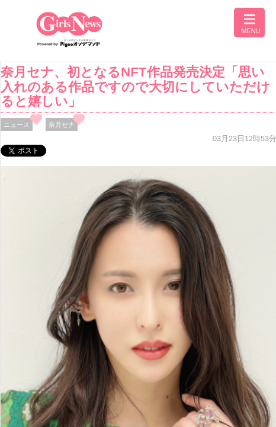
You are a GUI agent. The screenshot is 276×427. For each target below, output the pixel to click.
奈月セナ (62, 124)
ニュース (17, 124)
